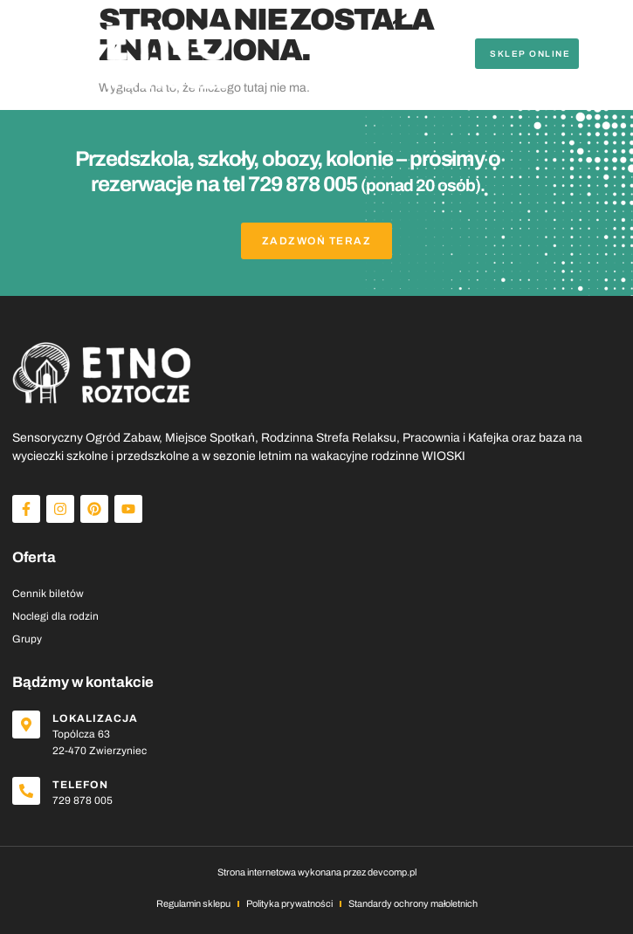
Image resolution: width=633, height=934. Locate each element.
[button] (606, 53)
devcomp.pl (392, 872)
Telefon (80, 785)
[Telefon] (26, 791)
